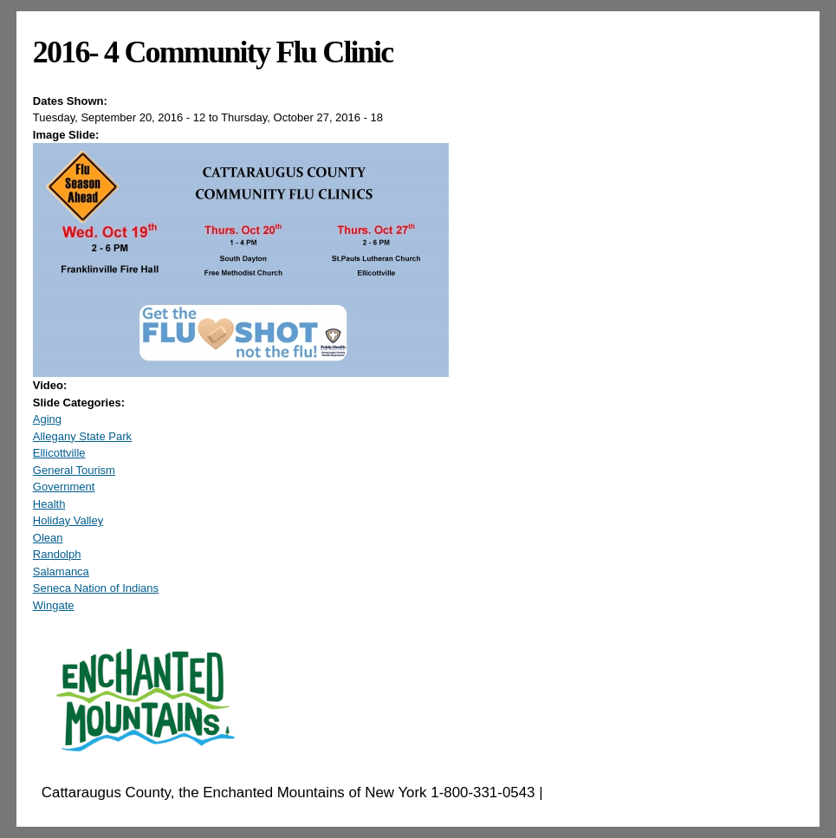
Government (64, 486)
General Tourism (74, 470)
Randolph (57, 554)
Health (49, 503)
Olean (48, 537)
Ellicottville (59, 452)
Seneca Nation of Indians (96, 587)
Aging (47, 419)
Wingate (54, 605)
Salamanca (61, 571)
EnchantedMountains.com (631, 792)
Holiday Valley (68, 520)
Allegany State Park (82, 436)
